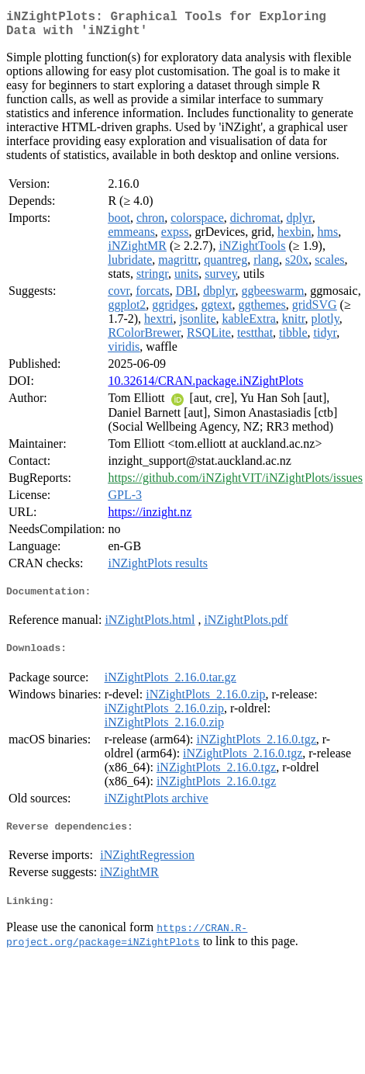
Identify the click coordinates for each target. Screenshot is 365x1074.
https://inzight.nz (149, 518)
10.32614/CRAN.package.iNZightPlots (205, 386)
